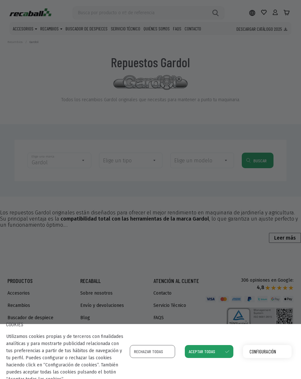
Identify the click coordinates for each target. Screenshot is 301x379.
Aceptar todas (202, 351)
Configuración (263, 351)
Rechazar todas (148, 351)
